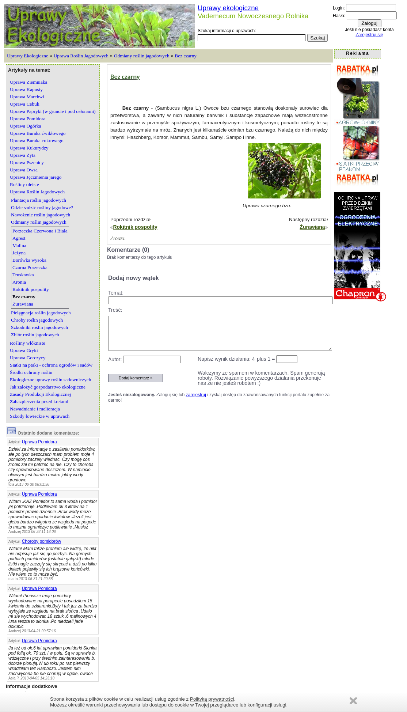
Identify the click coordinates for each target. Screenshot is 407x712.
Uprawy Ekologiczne (27, 55)
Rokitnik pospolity (135, 227)
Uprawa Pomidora (39, 441)
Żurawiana (312, 227)
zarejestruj (196, 394)
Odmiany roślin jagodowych (142, 55)
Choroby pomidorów (41, 541)
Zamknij (353, 700)
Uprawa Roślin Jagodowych (81, 55)
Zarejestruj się (369, 34)
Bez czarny (186, 55)
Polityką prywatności (212, 699)
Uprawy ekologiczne (228, 8)
